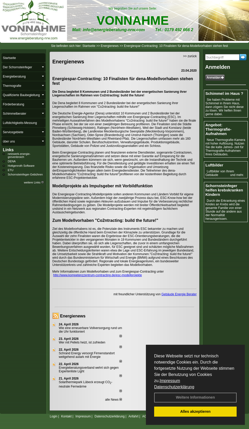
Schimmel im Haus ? (224, 93)
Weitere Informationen (195, 397)
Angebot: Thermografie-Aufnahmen (218, 129)
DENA (12, 161)
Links (8, 150)
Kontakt (66, 416)
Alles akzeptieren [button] (195, 411)
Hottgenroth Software (21, 165)
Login (53, 416)
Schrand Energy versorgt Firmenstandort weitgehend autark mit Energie (87, 355)
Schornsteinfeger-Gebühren (25, 174)
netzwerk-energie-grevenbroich (19, 155)
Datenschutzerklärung (174, 387)
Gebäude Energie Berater (179, 294)
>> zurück (190, 56)
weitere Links (34, 182)
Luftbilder (214, 165)
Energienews (73, 316)
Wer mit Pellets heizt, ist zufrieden (82, 342)
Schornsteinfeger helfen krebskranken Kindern (224, 190)
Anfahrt (133, 416)
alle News (113, 399)
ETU (10, 170)
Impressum (170, 380)
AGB (145, 416)
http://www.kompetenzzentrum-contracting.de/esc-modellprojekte (97, 275)
